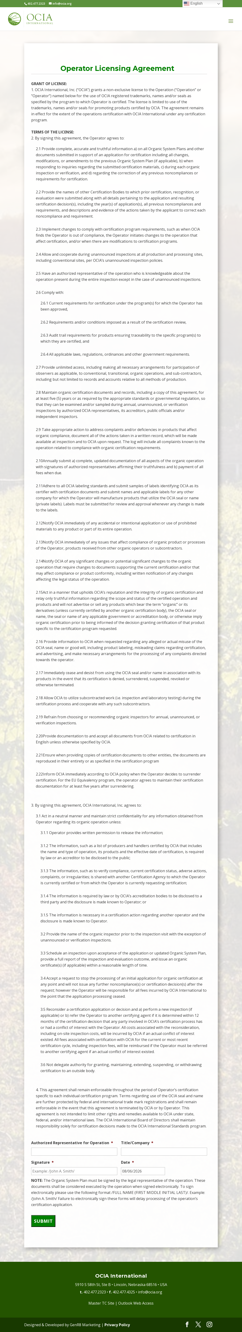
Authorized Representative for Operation (72, 1142)
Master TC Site (101, 1303)
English (193, 4)
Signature (42, 1162)
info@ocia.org (150, 1292)
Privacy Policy (117, 1324)
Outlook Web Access (136, 1303)
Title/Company (137, 1142)
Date (127, 1162)
